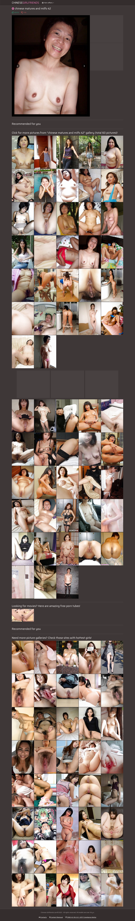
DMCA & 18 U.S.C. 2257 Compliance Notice (80, 917)
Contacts (43, 917)
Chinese (25, 3)
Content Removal (56, 917)
